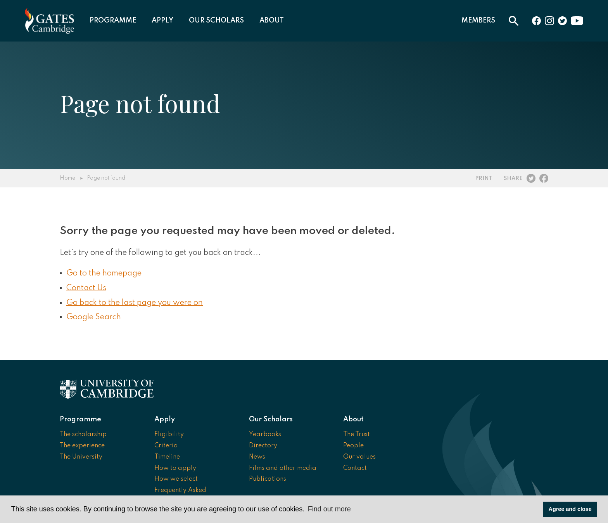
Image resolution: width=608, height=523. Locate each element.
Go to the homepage (104, 273)
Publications (267, 479)
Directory (263, 446)
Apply (162, 20)
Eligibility (169, 434)
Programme (113, 20)
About (271, 20)
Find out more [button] (329, 509)
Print (483, 178)
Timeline (167, 457)
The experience (82, 446)
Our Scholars (216, 20)
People (353, 446)
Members (478, 20)
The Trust (356, 434)
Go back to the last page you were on (134, 303)
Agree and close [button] (570, 509)
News (257, 457)
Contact (355, 468)
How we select (176, 479)
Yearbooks (265, 434)
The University (81, 457)
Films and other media (282, 468)
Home (67, 178)
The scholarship (83, 434)
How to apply (175, 468)
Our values (359, 457)
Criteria (166, 446)
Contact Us (86, 288)
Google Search (93, 317)
